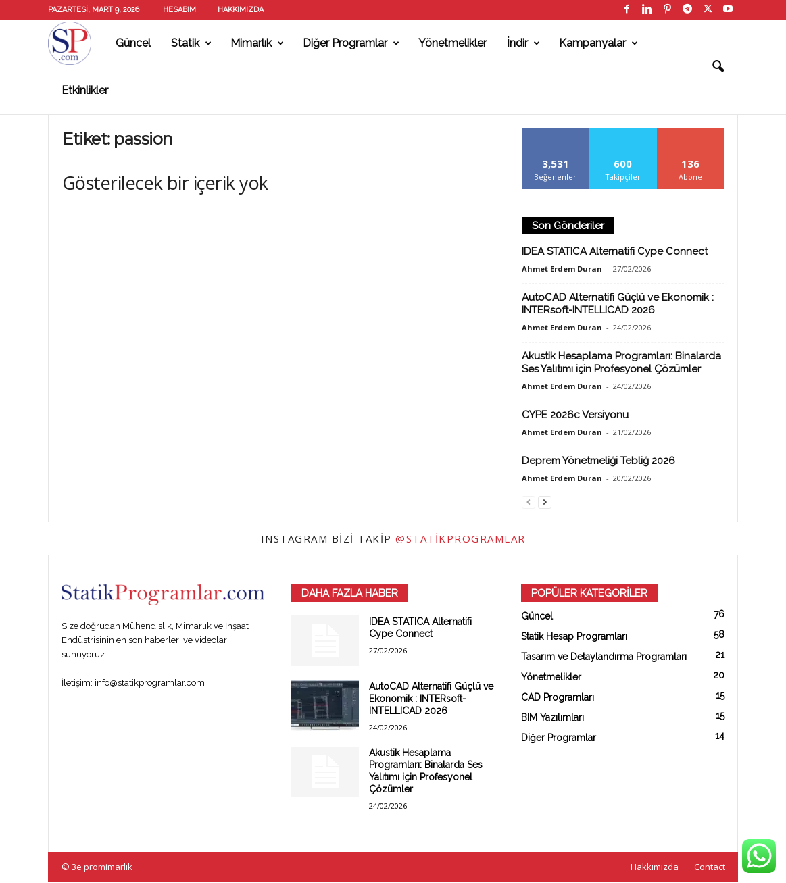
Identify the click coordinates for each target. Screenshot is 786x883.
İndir (523, 43)
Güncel (133, 42)
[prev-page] (528, 502)
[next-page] (544, 502)
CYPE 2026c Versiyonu (575, 415)
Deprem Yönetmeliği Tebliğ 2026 (598, 461)
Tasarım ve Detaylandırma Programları (604, 656)
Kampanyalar (598, 43)
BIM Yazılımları (552, 717)
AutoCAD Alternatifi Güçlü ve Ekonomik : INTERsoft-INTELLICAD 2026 (618, 303)
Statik (191, 43)
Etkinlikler (85, 90)
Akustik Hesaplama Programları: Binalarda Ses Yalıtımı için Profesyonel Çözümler (621, 362)
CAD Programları (557, 697)
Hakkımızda (241, 9)
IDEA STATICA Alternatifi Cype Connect (615, 251)
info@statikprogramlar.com (150, 683)
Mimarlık (257, 43)
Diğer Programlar (351, 43)
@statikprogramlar (460, 538)
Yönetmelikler (452, 42)
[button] (718, 67)
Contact (709, 867)
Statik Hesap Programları (574, 636)
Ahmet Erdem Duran (562, 268)
